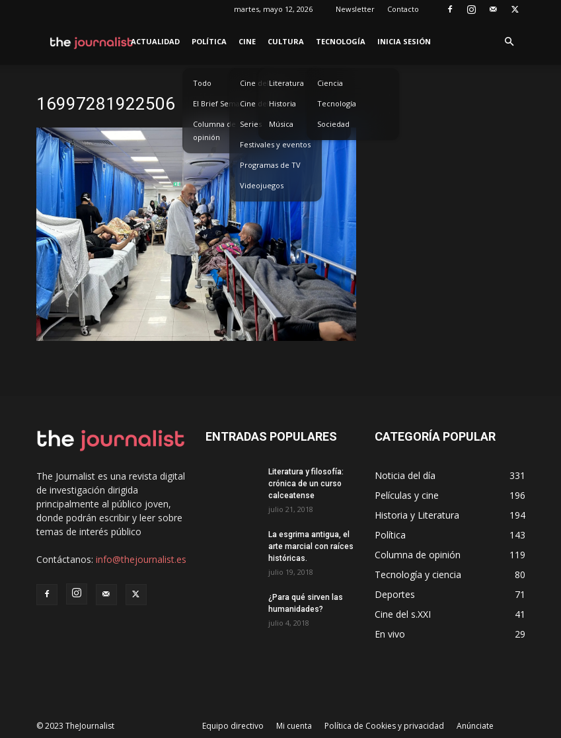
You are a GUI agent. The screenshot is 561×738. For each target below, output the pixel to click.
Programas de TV (270, 165)
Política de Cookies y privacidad (384, 725)
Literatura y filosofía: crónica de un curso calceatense (306, 483)
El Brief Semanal (221, 103)
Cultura (286, 41)
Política (209, 41)
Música (281, 124)
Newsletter (355, 9)
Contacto (403, 9)
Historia (282, 103)
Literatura (286, 83)
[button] (509, 42)
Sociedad (333, 124)
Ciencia (330, 83)
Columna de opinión (214, 130)
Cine (247, 41)
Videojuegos (261, 185)
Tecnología (340, 41)
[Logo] (92, 41)
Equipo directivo (233, 725)
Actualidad (155, 41)
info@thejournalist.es (141, 559)
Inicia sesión (404, 41)
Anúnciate (475, 725)
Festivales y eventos (275, 144)
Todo (202, 83)
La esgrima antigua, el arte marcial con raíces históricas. (311, 546)
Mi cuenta (294, 725)
